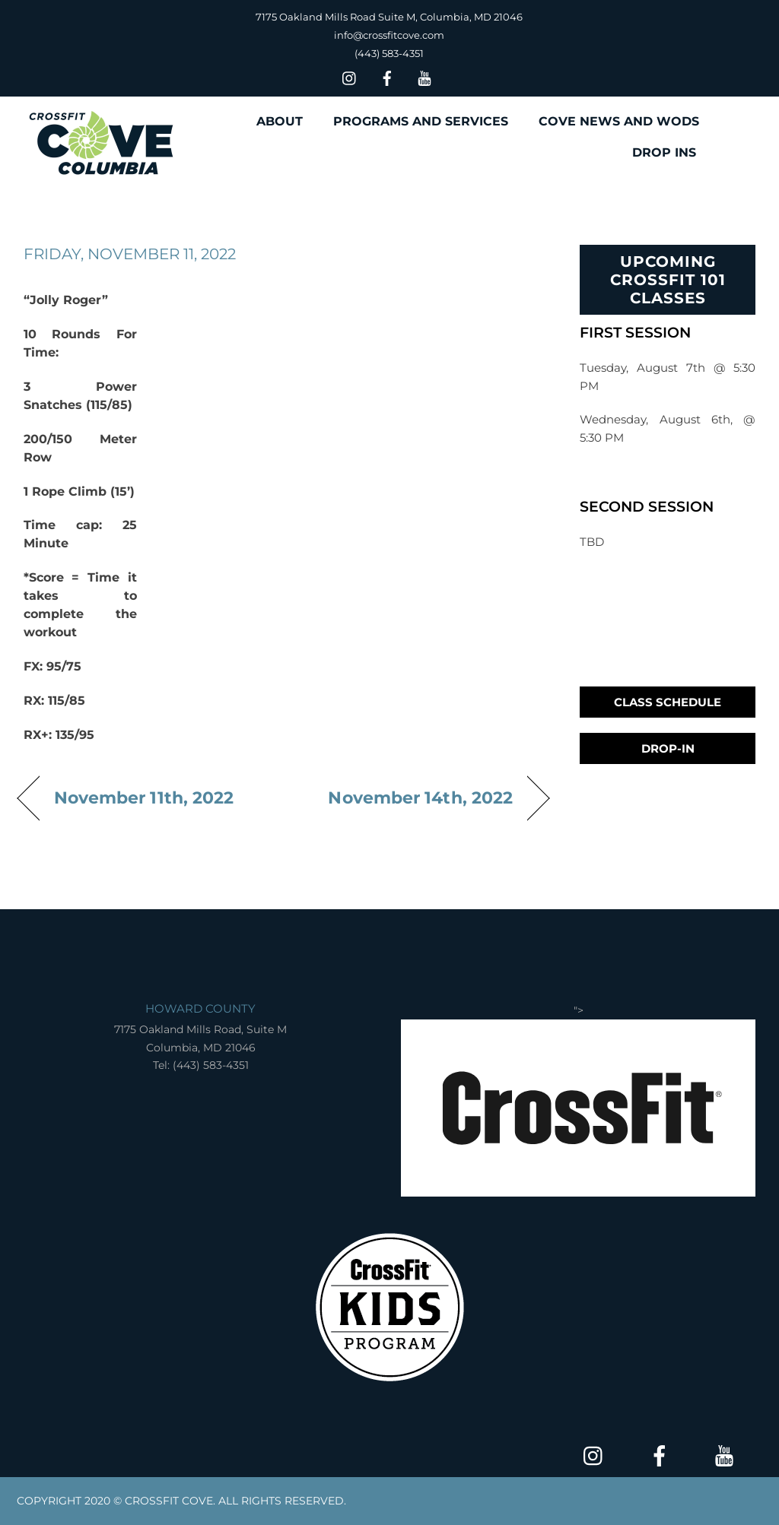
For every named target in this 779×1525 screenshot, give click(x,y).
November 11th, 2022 (144, 797)
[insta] (350, 76)
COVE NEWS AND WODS (619, 121)
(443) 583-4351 (389, 53)
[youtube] (424, 76)
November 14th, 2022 (420, 797)
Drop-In (668, 748)
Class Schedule (667, 702)
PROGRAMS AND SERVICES (420, 121)
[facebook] (387, 76)
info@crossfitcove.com (389, 35)
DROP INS (664, 152)
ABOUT (279, 121)
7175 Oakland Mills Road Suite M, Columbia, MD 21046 (389, 17)
